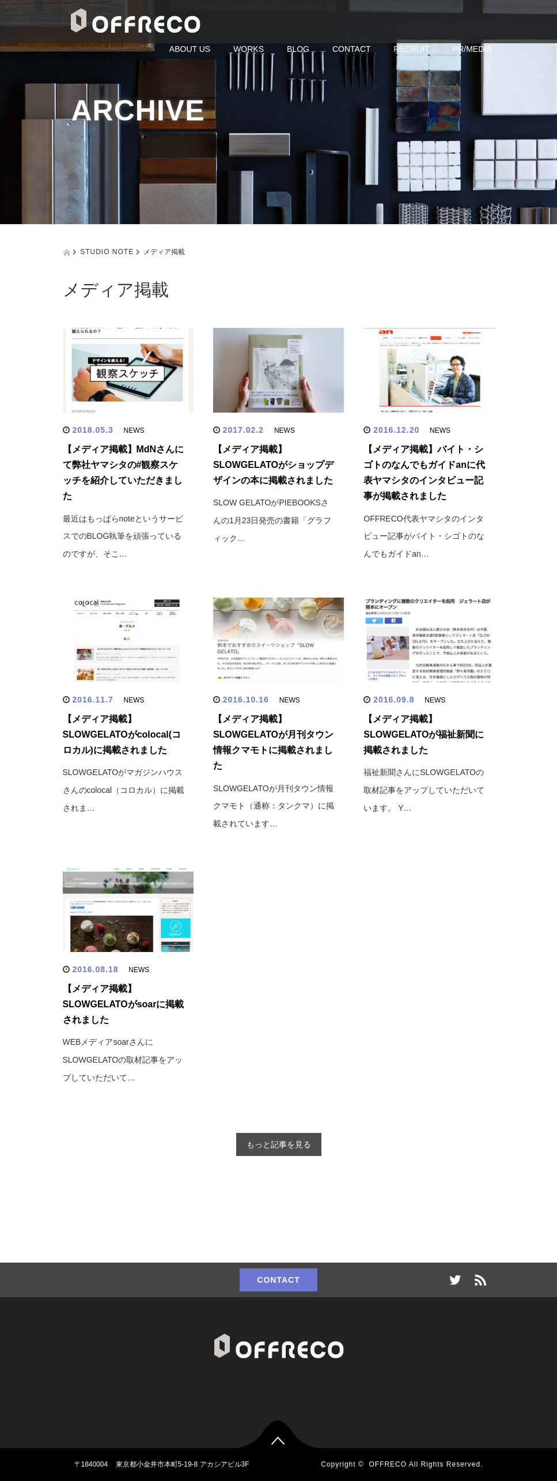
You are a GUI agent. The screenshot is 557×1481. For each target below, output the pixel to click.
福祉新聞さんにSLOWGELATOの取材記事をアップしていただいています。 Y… (423, 790)
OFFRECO (388, 1464)
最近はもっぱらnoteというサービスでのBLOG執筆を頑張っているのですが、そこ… (123, 536)
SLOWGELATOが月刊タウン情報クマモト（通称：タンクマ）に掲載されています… (273, 806)
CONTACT (351, 49)
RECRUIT (412, 49)
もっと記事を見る (279, 1144)
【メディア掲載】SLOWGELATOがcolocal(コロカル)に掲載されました (122, 734)
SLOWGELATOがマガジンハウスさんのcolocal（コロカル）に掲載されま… (124, 790)
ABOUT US (189, 49)
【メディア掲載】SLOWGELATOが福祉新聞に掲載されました (423, 734)
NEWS (134, 430)
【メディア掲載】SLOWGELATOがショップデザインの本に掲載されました (273, 464)
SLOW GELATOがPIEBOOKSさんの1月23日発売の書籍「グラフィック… (272, 520)
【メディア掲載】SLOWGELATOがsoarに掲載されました (123, 1004)
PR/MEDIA (472, 49)
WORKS (248, 49)
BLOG (298, 49)
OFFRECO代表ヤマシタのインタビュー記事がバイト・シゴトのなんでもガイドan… (423, 536)
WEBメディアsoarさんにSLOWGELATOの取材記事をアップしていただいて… (123, 1059)
